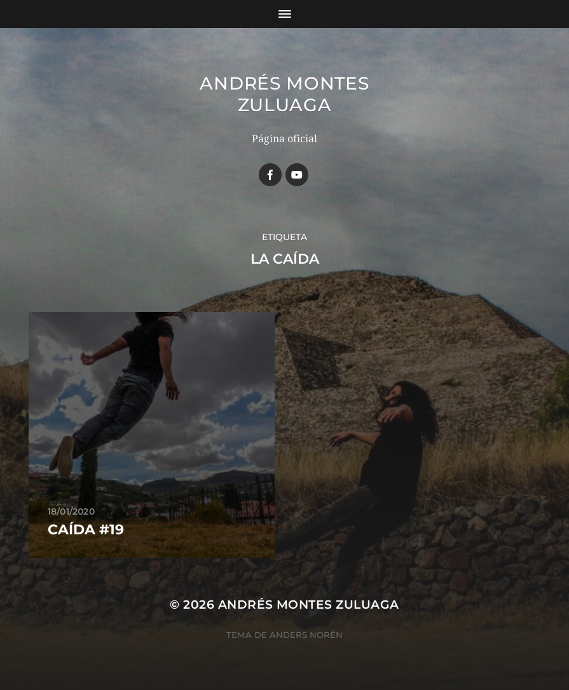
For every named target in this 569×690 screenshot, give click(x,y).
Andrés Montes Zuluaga (284, 94)
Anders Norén (306, 635)
